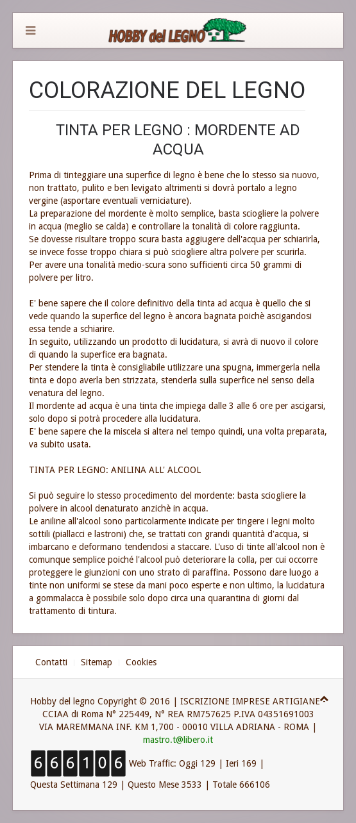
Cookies (141, 662)
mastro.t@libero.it (178, 740)
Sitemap (96, 662)
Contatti (51, 662)
